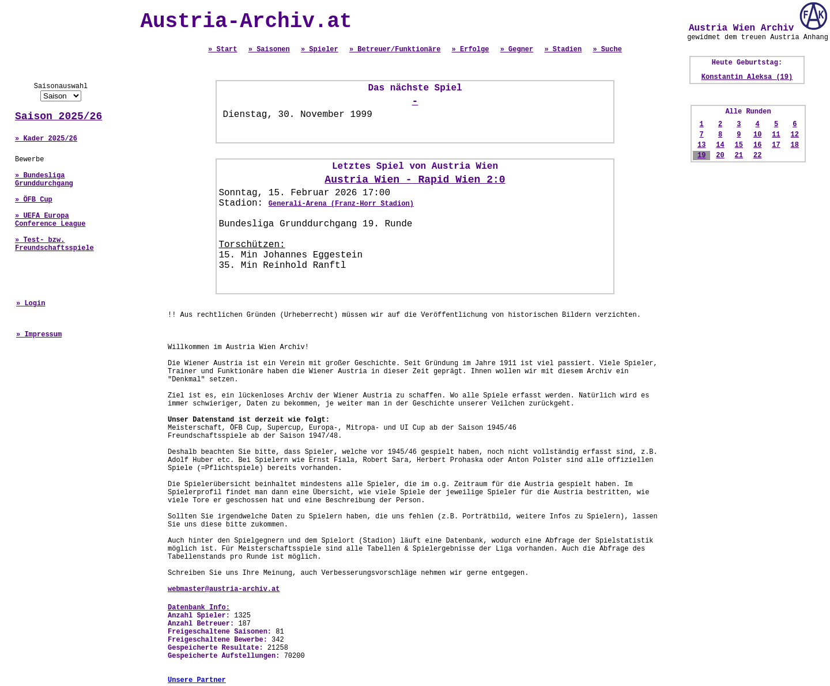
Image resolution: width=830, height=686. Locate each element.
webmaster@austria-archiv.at (224, 589)
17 (776, 145)
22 (757, 155)
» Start (222, 50)
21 (739, 155)
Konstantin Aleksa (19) (747, 77)
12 (795, 135)
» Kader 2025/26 (46, 139)
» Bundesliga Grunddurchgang (44, 180)
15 (739, 145)
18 (795, 145)
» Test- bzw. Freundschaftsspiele (54, 244)
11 (776, 135)
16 (757, 145)
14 (720, 145)
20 (720, 155)
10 (757, 135)
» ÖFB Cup (33, 200)
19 (701, 155)
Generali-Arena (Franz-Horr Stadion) (341, 204)
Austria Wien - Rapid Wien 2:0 (415, 179)
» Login (30, 304)
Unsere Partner (197, 680)
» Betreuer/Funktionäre (394, 50)
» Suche (607, 50)
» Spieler (319, 50)
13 (701, 145)
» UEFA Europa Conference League (50, 220)
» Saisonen (269, 50)
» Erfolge (470, 50)
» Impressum (39, 335)
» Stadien (563, 50)
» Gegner (517, 50)
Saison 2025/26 (58, 116)
